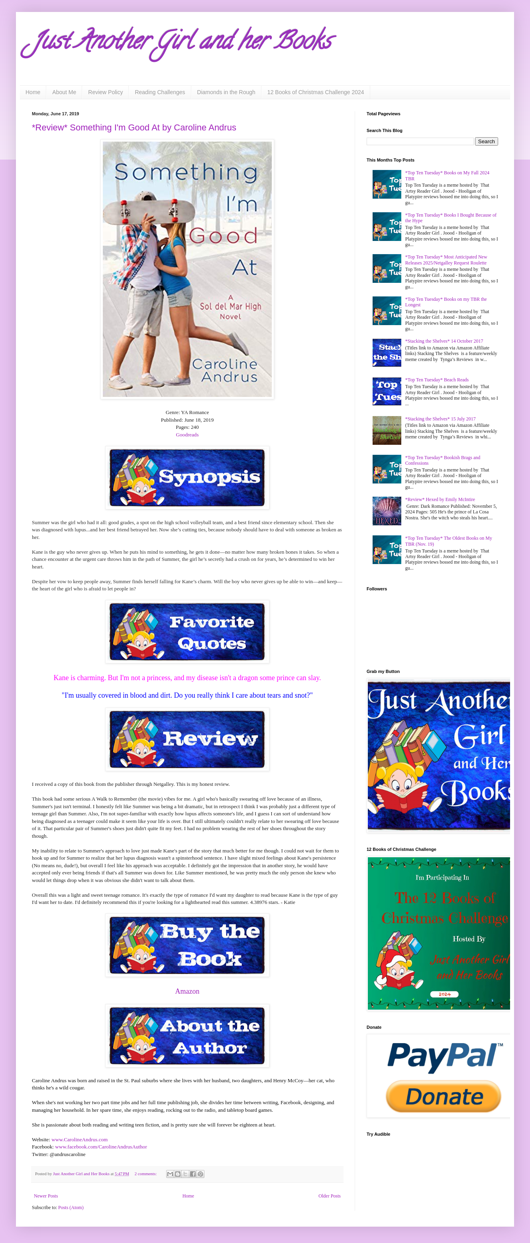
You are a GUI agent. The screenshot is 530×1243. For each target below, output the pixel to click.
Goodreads (187, 435)
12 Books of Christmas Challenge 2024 (315, 92)
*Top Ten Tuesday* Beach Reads (437, 380)
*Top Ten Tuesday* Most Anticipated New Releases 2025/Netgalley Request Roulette (446, 259)
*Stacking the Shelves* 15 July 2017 (440, 419)
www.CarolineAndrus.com (79, 1139)
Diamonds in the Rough (226, 92)
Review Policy (105, 92)
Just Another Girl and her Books (181, 43)
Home (33, 92)
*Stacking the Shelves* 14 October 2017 (444, 341)
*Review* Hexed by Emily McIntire (440, 499)
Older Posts (329, 1196)
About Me (64, 92)
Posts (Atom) (71, 1207)
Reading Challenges (160, 92)
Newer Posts (46, 1196)
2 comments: (146, 1173)
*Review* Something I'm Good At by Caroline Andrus (134, 127)
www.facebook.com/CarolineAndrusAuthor (101, 1147)
